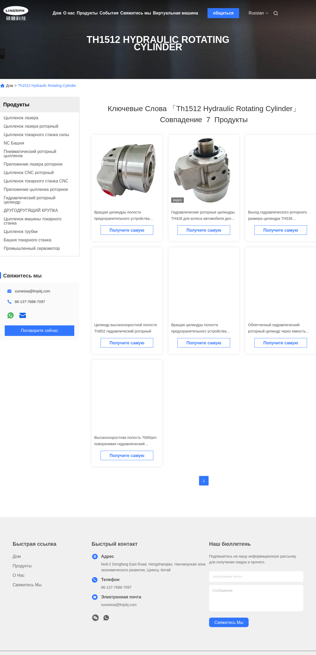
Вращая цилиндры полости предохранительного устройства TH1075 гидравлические (198, 331)
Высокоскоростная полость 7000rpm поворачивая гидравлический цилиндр (125, 443)
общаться (223, 13)
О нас (69, 13)
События (109, 13)
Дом (57, 13)
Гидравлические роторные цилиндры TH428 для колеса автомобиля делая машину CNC (203, 218)
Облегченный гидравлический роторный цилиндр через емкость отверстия (277, 331)
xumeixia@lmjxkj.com (32, 291)
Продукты (87, 13)
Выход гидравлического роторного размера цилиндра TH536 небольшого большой (277, 218)
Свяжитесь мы (135, 13)
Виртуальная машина (175, 13)
